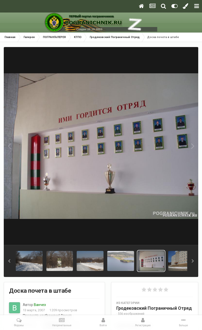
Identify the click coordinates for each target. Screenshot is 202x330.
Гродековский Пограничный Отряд (154, 308)
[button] (9, 260)
